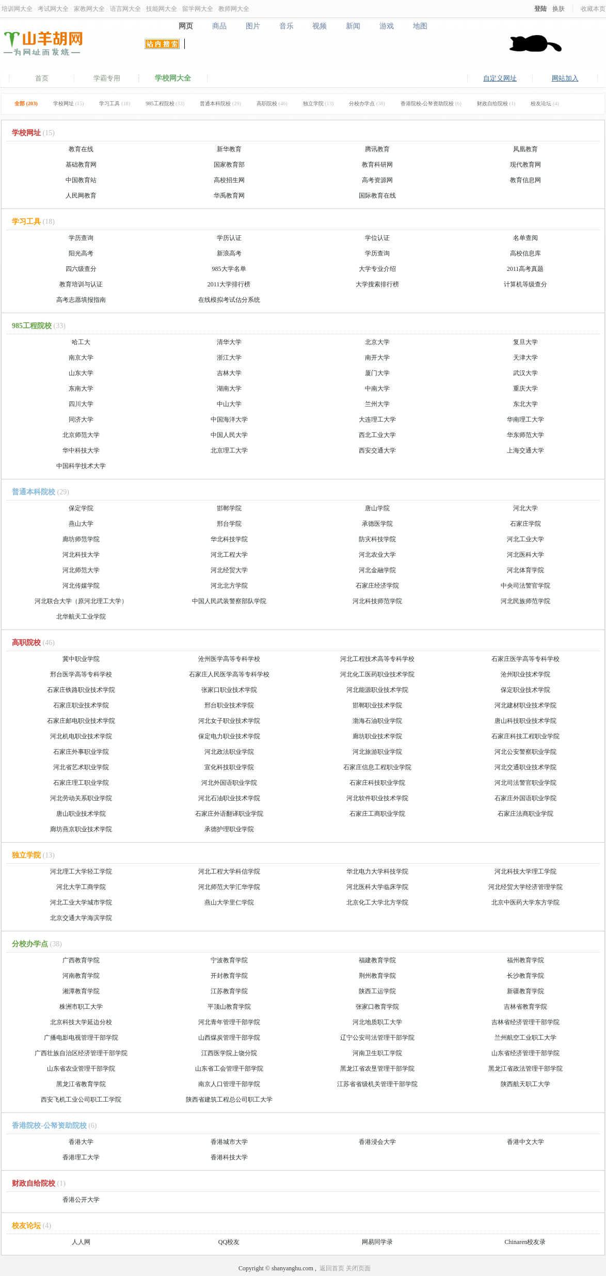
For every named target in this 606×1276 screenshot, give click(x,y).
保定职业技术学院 (525, 689)
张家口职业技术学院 (229, 689)
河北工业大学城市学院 (81, 902)
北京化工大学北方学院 (377, 902)
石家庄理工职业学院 (81, 782)
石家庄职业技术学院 (81, 705)
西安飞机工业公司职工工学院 (81, 1099)
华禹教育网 (229, 195)
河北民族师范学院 (525, 601)
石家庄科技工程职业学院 (525, 736)
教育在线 (81, 149)
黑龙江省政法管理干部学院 (525, 1068)
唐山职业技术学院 (81, 813)
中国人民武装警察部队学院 (229, 601)
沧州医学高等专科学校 (229, 659)
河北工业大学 (525, 539)
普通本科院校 (220, 103)
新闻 (353, 26)
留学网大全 (197, 8)
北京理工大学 (229, 450)
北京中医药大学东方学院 (525, 902)
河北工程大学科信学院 (229, 871)
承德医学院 (377, 523)
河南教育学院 (81, 975)
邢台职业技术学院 (229, 705)
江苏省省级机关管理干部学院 (377, 1084)
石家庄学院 (525, 523)
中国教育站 (81, 180)
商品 (219, 26)
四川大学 (81, 404)
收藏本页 (593, 8)
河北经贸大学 (229, 570)
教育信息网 (525, 180)
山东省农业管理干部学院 (81, 1068)
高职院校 (272, 103)
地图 (420, 26)
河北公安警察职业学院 (525, 751)
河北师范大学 (81, 570)
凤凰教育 (525, 149)
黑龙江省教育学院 (81, 1084)
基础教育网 (81, 164)
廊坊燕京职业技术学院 (81, 829)
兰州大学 (377, 404)
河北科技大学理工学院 (525, 871)
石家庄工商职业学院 (377, 813)
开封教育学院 (229, 975)
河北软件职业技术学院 (377, 798)
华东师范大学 (525, 435)
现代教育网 (525, 164)
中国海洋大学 (229, 419)
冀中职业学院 (81, 659)
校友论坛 (545, 103)
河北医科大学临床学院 (377, 887)
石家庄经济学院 (377, 585)
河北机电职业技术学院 (81, 736)
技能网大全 (161, 8)
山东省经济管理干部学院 (525, 1053)
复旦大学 (525, 342)
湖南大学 (229, 388)
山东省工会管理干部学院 (229, 1068)
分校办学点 (367, 103)
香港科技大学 (229, 1157)
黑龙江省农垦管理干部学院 (377, 1068)
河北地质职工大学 (377, 1022)
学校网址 (68, 103)
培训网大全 (17, 8)
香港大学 (81, 1141)
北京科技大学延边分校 (81, 1022)
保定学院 (81, 508)
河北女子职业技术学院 (229, 720)
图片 (252, 26)
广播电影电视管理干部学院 (81, 1037)
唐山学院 (377, 508)
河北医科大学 (525, 554)
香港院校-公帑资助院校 (431, 103)
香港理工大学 (81, 1157)
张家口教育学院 (377, 1006)
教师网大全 (233, 8)
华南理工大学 (525, 419)
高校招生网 (229, 180)
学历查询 (81, 237)
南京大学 (81, 357)
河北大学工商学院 (81, 887)
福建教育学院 (377, 960)
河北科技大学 (81, 554)
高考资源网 (377, 180)
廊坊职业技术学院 (377, 736)
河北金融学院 (377, 570)
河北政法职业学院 (229, 751)
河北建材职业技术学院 (525, 705)
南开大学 (377, 357)
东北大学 (525, 404)
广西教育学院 (81, 960)
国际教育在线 (377, 195)
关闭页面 (358, 1268)
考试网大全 (53, 8)
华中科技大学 (81, 450)
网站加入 (565, 78)
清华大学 (229, 342)
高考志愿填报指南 (81, 299)
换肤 (558, 8)
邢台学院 (229, 523)
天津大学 (525, 357)
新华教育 (229, 149)
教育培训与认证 (81, 284)
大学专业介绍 (377, 268)
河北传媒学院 (81, 585)
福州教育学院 (525, 960)
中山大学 (229, 404)
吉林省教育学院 (525, 1006)
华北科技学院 (229, 539)
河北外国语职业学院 (229, 782)
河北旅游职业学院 (377, 751)
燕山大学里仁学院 (229, 902)
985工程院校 (165, 103)
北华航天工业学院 (81, 616)
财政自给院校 (496, 103)
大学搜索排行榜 (377, 284)
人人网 (81, 1242)
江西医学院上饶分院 (229, 1053)
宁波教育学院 (229, 960)
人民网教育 (81, 195)
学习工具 (114, 103)
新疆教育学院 (525, 991)
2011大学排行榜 (229, 284)
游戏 (387, 26)
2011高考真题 (525, 268)
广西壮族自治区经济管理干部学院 (81, 1053)
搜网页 (444, 43)
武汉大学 (525, 373)
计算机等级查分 (525, 284)
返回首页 (332, 1268)
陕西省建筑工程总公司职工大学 (229, 1099)
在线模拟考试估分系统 (229, 299)
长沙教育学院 (525, 975)
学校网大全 (173, 78)
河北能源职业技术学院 (377, 689)
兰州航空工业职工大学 (525, 1037)
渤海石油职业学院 (377, 720)
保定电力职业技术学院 (229, 736)
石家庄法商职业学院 (525, 813)
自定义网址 (500, 78)
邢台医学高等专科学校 (81, 674)
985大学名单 (229, 268)
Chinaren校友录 (525, 1242)
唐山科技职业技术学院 (525, 720)
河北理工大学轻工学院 (81, 871)
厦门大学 (377, 373)
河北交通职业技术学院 (525, 767)
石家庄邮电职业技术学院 (81, 720)
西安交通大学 (377, 450)
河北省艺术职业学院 (81, 767)
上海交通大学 (525, 450)
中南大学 (377, 388)
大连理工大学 (377, 419)
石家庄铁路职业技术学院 (81, 689)
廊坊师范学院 (81, 539)
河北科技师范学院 (377, 601)
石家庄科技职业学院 (377, 782)
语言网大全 (125, 8)
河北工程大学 (229, 554)
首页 (42, 78)
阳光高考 (81, 253)
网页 (185, 26)
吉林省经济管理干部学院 (525, 1022)
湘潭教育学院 (81, 991)
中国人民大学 (229, 435)
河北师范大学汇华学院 (229, 887)
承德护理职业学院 (229, 829)
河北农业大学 (377, 554)
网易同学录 (377, 1242)
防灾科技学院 (377, 539)
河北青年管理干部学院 (229, 1022)
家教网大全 (89, 8)
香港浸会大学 (377, 1141)
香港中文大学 (525, 1141)
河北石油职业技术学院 (229, 798)
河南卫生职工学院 (377, 1053)
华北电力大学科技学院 (377, 871)
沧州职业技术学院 (525, 674)
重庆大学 (525, 388)
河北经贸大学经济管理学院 (525, 887)
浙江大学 (229, 357)
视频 (320, 26)
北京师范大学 (81, 435)
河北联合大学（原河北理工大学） (81, 601)
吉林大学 (229, 373)
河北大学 (525, 508)
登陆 (540, 8)
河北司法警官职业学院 (525, 782)
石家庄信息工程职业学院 (377, 767)
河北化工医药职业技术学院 (377, 674)
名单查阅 (525, 237)
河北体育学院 (525, 570)
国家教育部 (229, 164)
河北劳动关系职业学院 (81, 798)
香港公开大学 (81, 1199)
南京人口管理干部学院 (229, 1084)
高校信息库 (525, 253)
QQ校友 (229, 1242)
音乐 (286, 26)
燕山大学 (81, 523)
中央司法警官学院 (525, 585)
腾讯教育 (377, 149)
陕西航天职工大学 (525, 1084)
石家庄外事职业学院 (81, 751)
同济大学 (81, 419)
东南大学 (81, 388)
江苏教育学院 (229, 991)
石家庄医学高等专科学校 (525, 659)
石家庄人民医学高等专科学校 (229, 674)
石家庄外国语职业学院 (525, 798)
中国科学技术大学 (81, 466)
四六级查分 (81, 268)
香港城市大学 (229, 1141)
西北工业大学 (377, 435)
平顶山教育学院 (229, 1006)
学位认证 (377, 237)
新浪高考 (229, 253)
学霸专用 (106, 78)
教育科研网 (377, 164)
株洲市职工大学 (81, 1006)
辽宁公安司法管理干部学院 (377, 1037)
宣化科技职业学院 (229, 767)
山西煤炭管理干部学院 (229, 1037)
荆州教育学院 (377, 975)
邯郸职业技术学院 (377, 705)
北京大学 (377, 342)
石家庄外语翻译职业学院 (229, 813)
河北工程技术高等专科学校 (377, 659)
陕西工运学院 (377, 991)
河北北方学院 (229, 585)
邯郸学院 (229, 508)
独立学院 (318, 103)
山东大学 (81, 373)
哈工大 (81, 342)
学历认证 (229, 237)
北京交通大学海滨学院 (81, 918)
